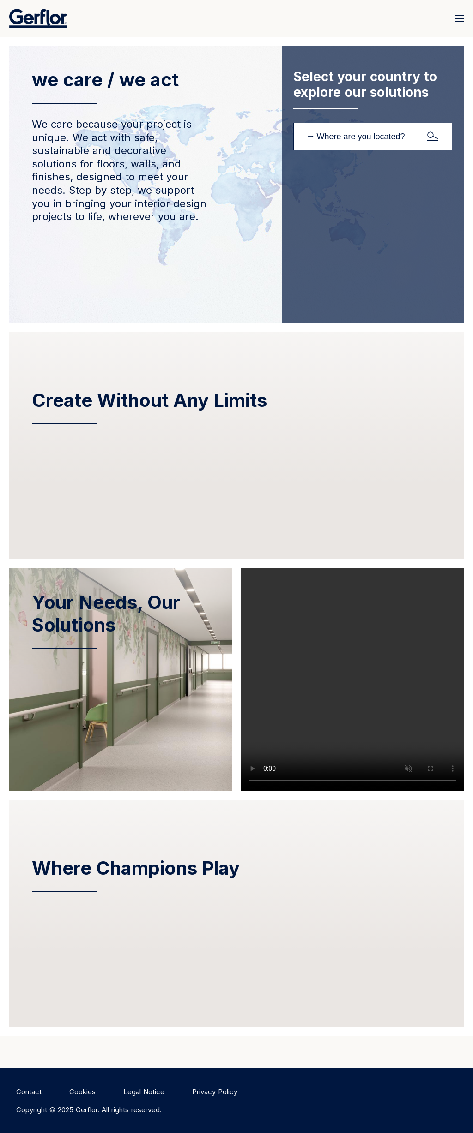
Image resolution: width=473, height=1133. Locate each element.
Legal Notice (143, 1091)
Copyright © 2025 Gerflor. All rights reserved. (89, 1109)
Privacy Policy (214, 1091)
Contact (29, 1091)
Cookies (82, 1091)
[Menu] (457, 18)
